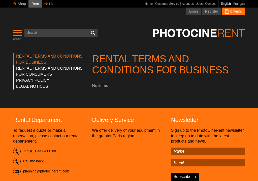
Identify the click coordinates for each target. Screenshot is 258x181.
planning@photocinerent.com (41, 171)
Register (211, 11)
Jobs (199, 4)
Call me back (28, 161)
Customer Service (167, 4)
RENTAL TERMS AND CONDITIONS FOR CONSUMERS (49, 71)
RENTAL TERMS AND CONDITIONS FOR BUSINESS (49, 59)
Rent (35, 4)
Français (239, 4)
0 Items (233, 11)
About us (188, 4)
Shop (22, 4)
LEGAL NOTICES (32, 86)
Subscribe (182, 176)
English (226, 4)
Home (149, 4)
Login (193, 11)
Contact (210, 4)
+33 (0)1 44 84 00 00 (34, 151)
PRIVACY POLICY (32, 80)
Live (52, 4)
